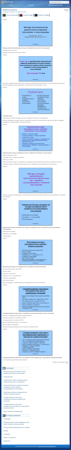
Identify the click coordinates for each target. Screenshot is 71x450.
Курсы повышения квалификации (13, 411)
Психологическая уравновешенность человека (17, 427)
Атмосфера (7, 434)
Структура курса (8, 376)
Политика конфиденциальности (47, 446)
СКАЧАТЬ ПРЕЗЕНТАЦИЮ (12, 15)
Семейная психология (21, 11)
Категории (30, 5)
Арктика (6, 430)
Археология (7, 441)
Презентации (5, 11)
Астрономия (7, 419)
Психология (12, 11)
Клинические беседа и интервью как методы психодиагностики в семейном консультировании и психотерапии (16, 387)
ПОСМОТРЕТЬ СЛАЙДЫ (43, 15)
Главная (11, 5)
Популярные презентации (55, 5)
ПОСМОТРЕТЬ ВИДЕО (28, 15)
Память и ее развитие (10, 437)
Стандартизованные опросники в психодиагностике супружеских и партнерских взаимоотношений (16, 406)
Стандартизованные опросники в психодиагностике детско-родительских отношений (15, 399)
